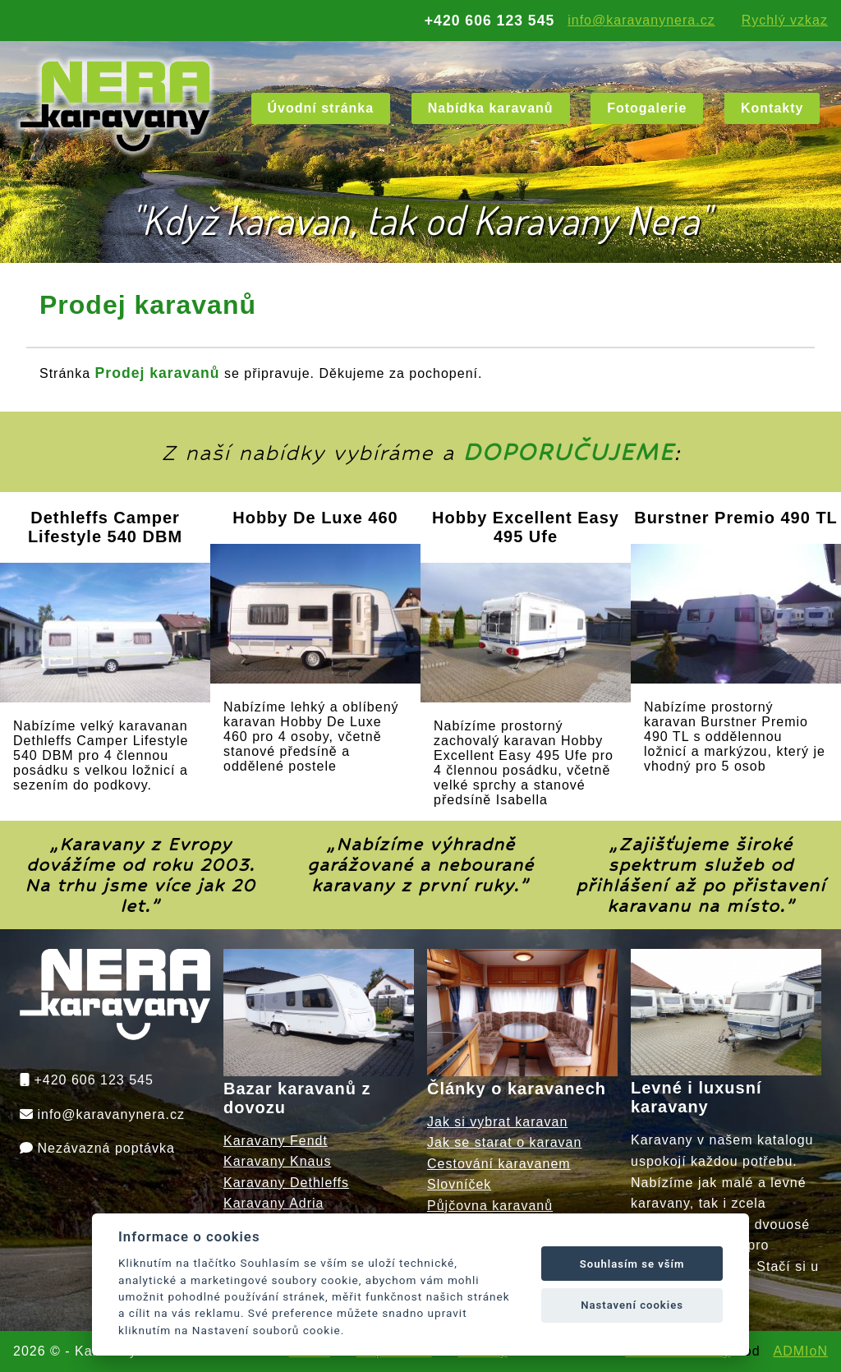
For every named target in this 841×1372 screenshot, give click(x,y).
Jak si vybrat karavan (497, 1122)
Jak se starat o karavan (504, 1142)
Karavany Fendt (275, 1141)
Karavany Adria (273, 1203)
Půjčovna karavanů (490, 1206)
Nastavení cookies (632, 1305)
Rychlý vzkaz (785, 20)
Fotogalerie (647, 108)
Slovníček (459, 1184)
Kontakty (772, 108)
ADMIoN (801, 1351)
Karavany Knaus (277, 1161)
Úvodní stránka (321, 108)
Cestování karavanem (499, 1164)
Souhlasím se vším (632, 1264)
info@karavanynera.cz (641, 20)
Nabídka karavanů (491, 108)
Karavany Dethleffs (286, 1183)
